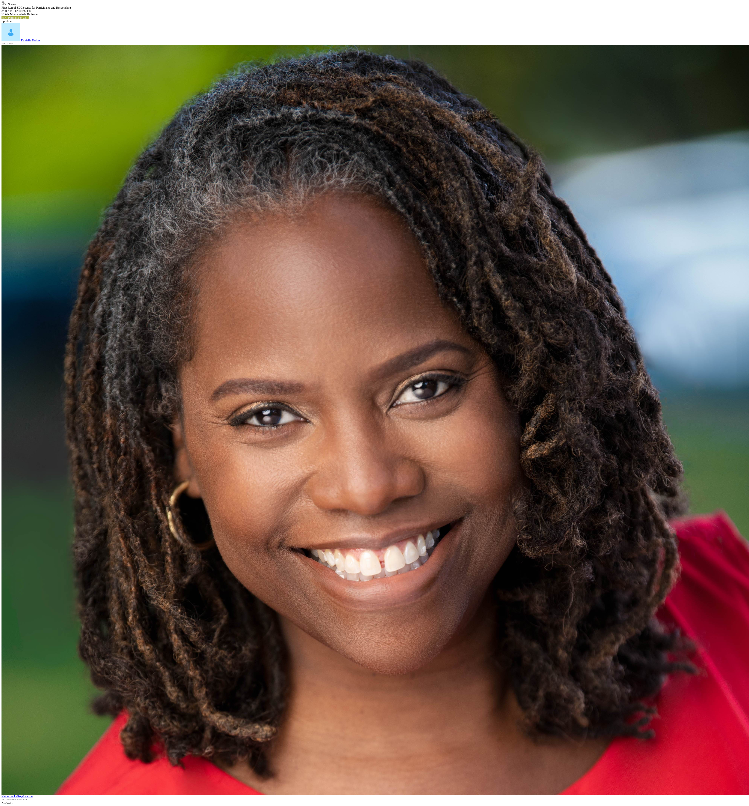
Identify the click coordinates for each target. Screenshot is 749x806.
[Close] (2, 2)
